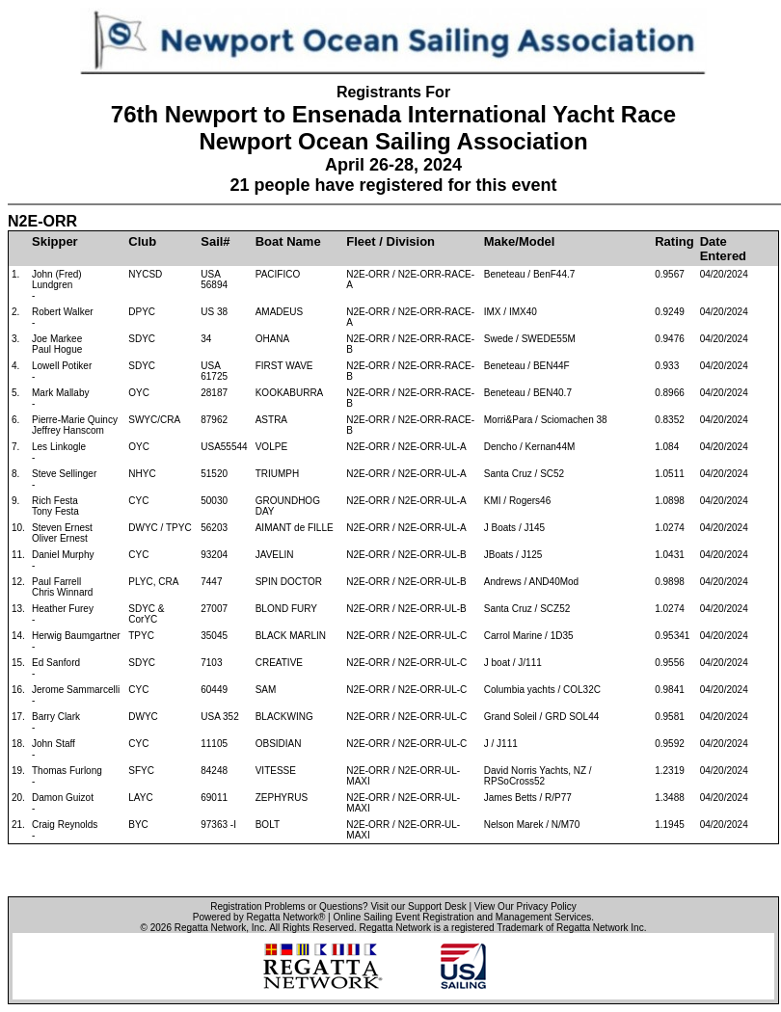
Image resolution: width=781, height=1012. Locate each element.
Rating (674, 241)
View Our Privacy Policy (525, 906)
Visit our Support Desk (418, 906)
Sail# (215, 241)
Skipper (55, 241)
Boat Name (288, 241)
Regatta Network (210, 927)
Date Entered (723, 248)
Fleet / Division (390, 241)
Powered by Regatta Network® (259, 917)
